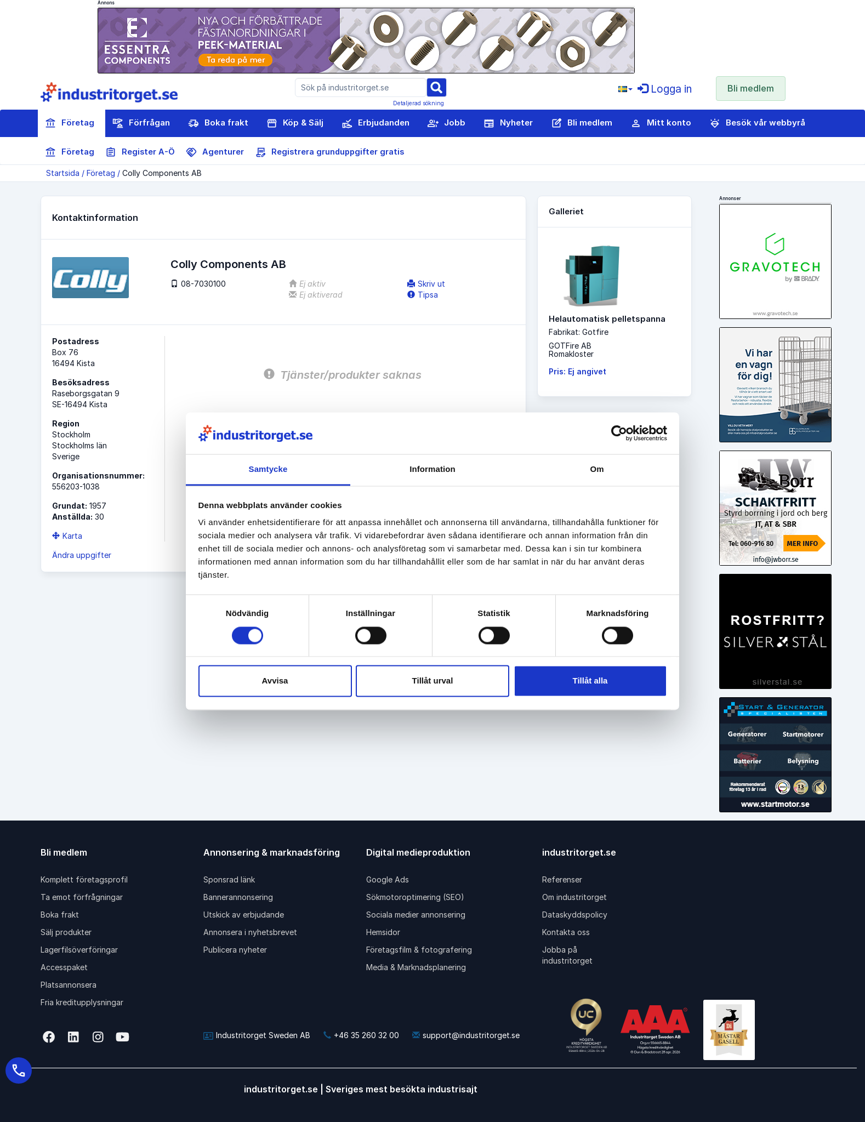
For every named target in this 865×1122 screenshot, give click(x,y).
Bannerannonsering (238, 897)
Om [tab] (597, 469)
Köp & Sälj (294, 123)
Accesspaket (64, 967)
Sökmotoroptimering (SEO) (415, 897)
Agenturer (215, 152)
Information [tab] (432, 469)
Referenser (562, 879)
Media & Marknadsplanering (416, 967)
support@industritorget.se (466, 1035)
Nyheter (508, 123)
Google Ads (387, 879)
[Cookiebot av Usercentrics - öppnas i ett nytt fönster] (619, 433)
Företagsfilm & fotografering (419, 949)
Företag (69, 123)
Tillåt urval (432, 681)
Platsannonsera (68, 984)
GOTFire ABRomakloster (571, 349)
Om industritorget (574, 897)
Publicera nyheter (235, 949)
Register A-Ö (140, 152)
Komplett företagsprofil (84, 879)
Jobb (446, 123)
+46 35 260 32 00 (361, 1035)
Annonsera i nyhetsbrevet (250, 932)
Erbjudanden (375, 123)
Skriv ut (426, 283)
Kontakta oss (566, 932)
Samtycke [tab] (268, 469)
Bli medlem (750, 88)
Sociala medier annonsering (415, 914)
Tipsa (422, 294)
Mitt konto (660, 123)
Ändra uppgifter (81, 555)
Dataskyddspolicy (574, 914)
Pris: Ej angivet (577, 371)
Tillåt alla (590, 681)
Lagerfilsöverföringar (79, 949)
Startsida (62, 173)
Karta (67, 535)
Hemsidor (383, 932)
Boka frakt (218, 123)
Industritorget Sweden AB (256, 1035)
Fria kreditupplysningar (82, 1002)
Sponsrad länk (229, 879)
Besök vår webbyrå (757, 123)
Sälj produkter (66, 932)
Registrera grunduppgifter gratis (329, 152)
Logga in (665, 89)
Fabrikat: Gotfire (578, 332)
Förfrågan (141, 123)
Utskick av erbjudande (243, 914)
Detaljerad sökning (418, 103)
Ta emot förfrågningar (82, 897)
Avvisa (275, 681)
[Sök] (436, 87)
